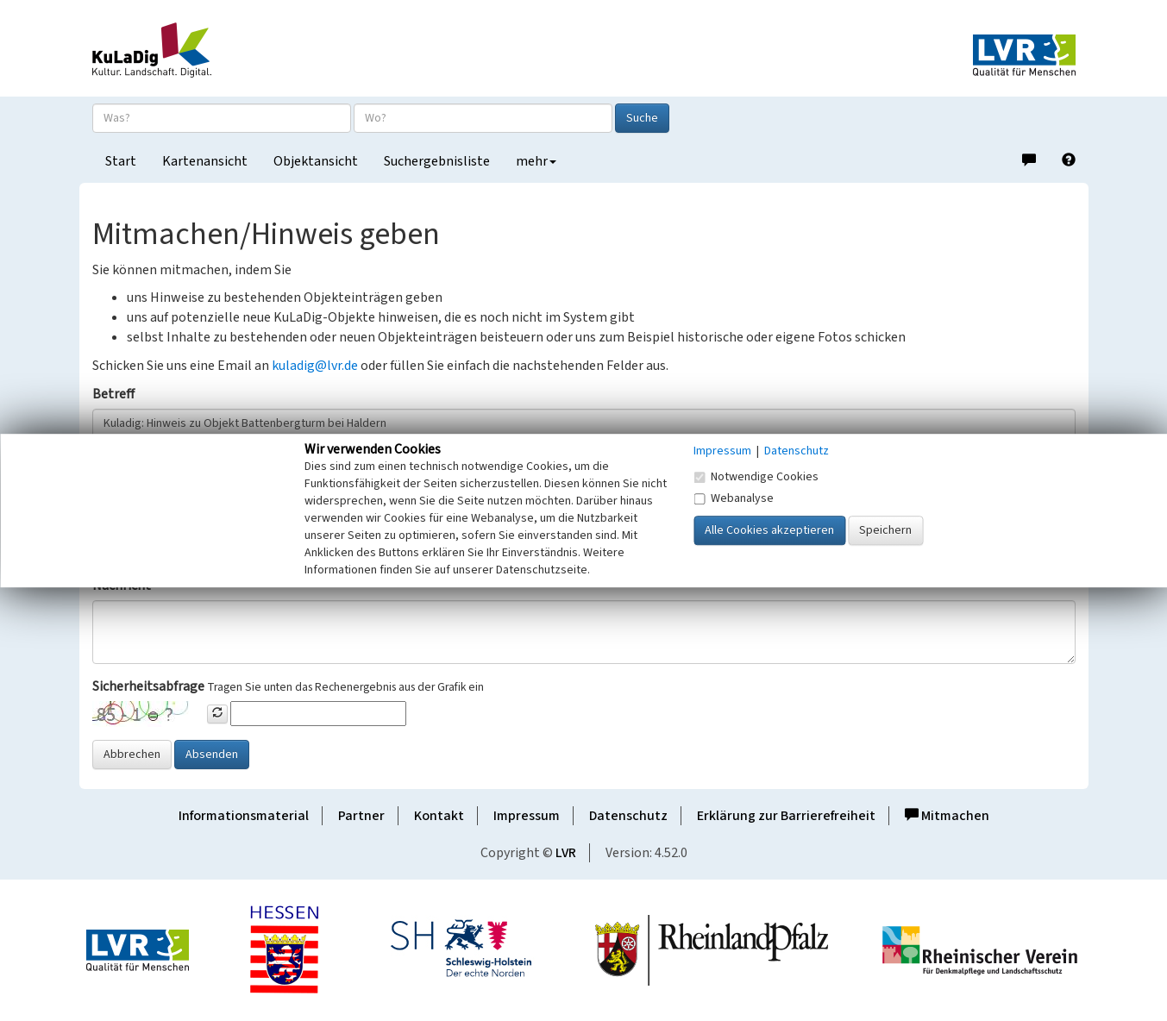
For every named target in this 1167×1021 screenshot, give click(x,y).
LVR (565, 852)
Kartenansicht (205, 161)
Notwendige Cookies (756, 476)
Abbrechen (132, 754)
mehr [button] (536, 161)
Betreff (113, 394)
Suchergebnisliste (437, 161)
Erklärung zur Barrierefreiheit (786, 815)
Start (120, 161)
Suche (642, 118)
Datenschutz (628, 815)
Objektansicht (315, 161)
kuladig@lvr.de (315, 365)
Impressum (526, 815)
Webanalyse (733, 498)
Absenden (211, 754)
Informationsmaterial (244, 815)
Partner (361, 815)
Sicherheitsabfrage (148, 686)
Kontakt (439, 815)
